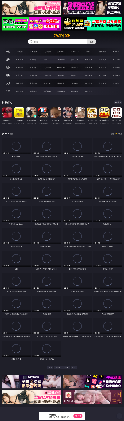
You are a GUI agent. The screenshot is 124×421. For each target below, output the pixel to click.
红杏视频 (75, 91)
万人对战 (47, 51)
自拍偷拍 (33, 59)
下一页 (66, 367)
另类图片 (116, 75)
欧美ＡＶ (47, 59)
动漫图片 (61, 75)
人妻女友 (47, 83)
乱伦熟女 (102, 67)
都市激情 (19, 83)
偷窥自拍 (19, 75)
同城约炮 (19, 91)
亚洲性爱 (19, 67)
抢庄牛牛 (116, 51)
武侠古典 (61, 83)
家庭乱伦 (33, 83)
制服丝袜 (75, 67)
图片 (8, 75)
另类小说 (88, 83)
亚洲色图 (33, 75)
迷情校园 (75, 83)
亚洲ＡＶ (19, 59)
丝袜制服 (88, 59)
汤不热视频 (61, 91)
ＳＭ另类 (116, 59)
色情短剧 (88, 91)
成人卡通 (47, 67)
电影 (8, 67)
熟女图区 (102, 75)
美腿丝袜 (75, 75)
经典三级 (88, 67)
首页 (50, 367)
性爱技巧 (116, 83)
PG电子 (20, 51)
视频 (8, 59)
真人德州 (33, 51)
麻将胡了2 (75, 51)
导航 (8, 91)
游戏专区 (61, 51)
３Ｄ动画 (61, 59)
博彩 (8, 51)
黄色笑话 (102, 83)
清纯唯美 (88, 75)
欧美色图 (47, 75)
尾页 (73, 367)
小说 (8, 83)
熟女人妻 (75, 59)
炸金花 (88, 51)
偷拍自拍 (33, 67)
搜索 (91, 42)
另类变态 (116, 67)
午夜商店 (33, 91)
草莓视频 (47, 91)
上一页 (58, 367)
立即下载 (78, 416)
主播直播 (102, 59)
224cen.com (62, 36)
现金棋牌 (102, 51)
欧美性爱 (61, 67)
